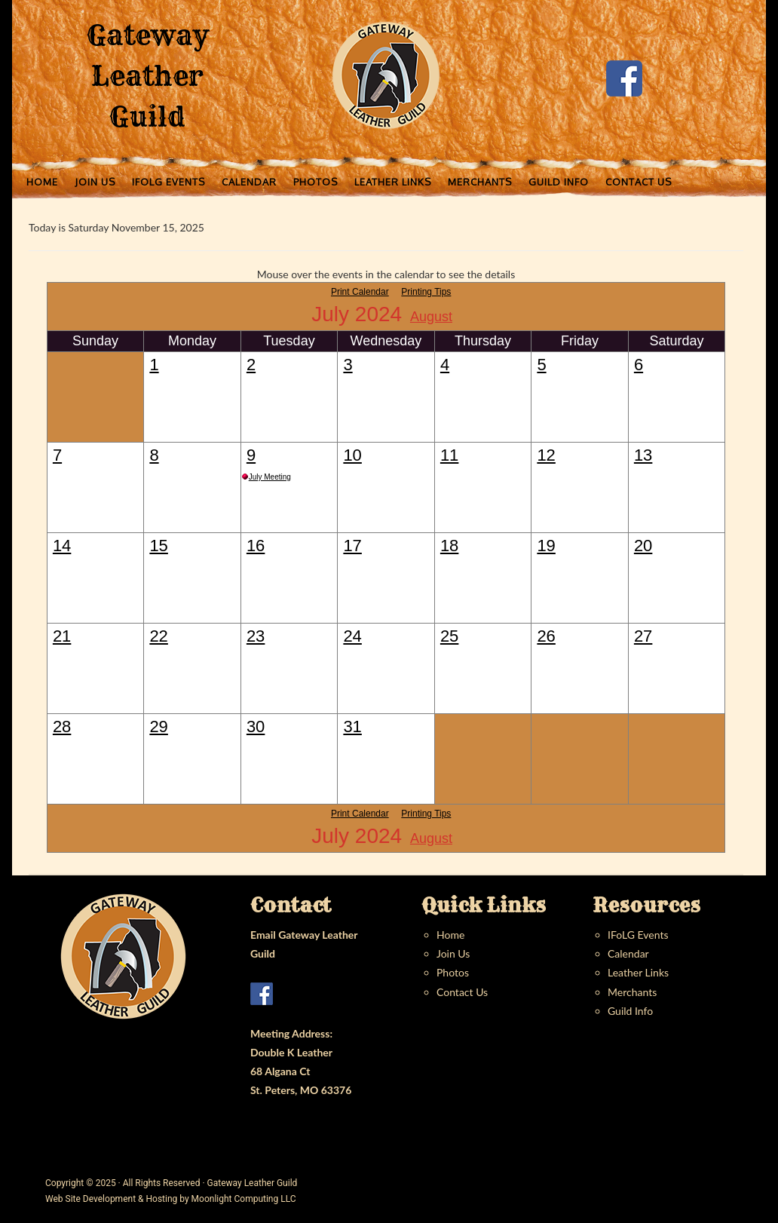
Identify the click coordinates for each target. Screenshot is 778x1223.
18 (449, 545)
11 (449, 455)
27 (643, 636)
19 (546, 545)
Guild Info (630, 1010)
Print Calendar (360, 292)
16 (256, 545)
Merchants (632, 991)
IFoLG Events (638, 934)
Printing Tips (426, 292)
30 (256, 726)
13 (643, 455)
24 (352, 636)
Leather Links (638, 972)
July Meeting (270, 477)
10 (352, 455)
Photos (452, 972)
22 (158, 636)
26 (546, 636)
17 (352, 545)
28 (62, 726)
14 (62, 545)
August (431, 316)
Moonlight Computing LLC (243, 1199)
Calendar (628, 953)
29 (158, 726)
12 (546, 455)
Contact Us (462, 991)
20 (643, 545)
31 (352, 726)
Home (450, 934)
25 (449, 636)
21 (62, 636)
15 (158, 545)
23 (256, 636)
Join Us (453, 953)
